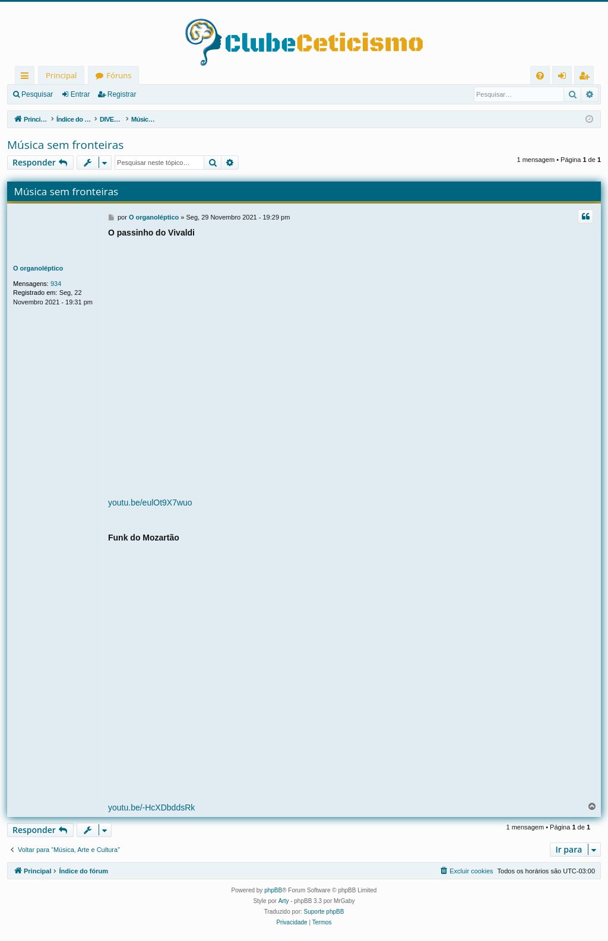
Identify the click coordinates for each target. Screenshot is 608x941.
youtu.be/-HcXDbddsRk (151, 807)
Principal (61, 75)
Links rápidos (27, 77)
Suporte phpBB (324, 911)
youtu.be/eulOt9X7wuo (150, 502)
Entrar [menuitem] (565, 77)
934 (55, 283)
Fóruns (118, 75)
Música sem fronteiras (65, 144)
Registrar (122, 94)
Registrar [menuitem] (586, 77)
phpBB (273, 890)
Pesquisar (37, 94)
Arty (283, 901)
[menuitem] (540, 75)
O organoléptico (38, 268)
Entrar (80, 94)
